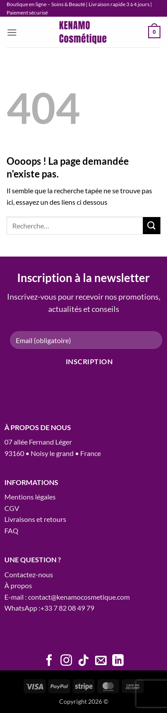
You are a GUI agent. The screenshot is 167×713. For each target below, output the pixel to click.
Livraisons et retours (35, 519)
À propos (18, 585)
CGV (11, 508)
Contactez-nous (28, 574)
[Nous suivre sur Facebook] (49, 661)
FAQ (11, 530)
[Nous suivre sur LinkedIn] (118, 661)
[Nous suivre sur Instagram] (66, 661)
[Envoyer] (151, 225)
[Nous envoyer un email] (101, 661)
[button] (12, 32)
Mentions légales (30, 496)
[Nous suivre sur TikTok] (83, 661)
